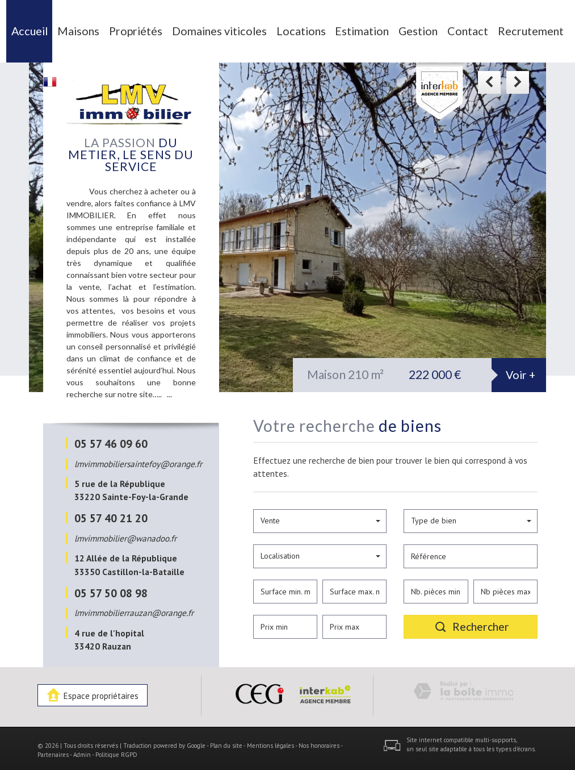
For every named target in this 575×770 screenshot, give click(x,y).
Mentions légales (270, 742)
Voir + (520, 371)
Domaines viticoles (225, 29)
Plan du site (226, 742)
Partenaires (53, 751)
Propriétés (151, 29)
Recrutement (513, 29)
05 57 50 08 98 (111, 589)
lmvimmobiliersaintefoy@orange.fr (138, 459)
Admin (82, 751)
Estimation (355, 29)
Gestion (408, 29)
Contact (455, 29)
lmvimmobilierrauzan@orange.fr (134, 609)
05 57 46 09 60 (111, 440)
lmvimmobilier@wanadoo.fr (125, 534)
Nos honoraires (319, 742)
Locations (298, 29)
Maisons (98, 29)
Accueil (51, 29)
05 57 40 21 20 (111, 514)
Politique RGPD (116, 751)
